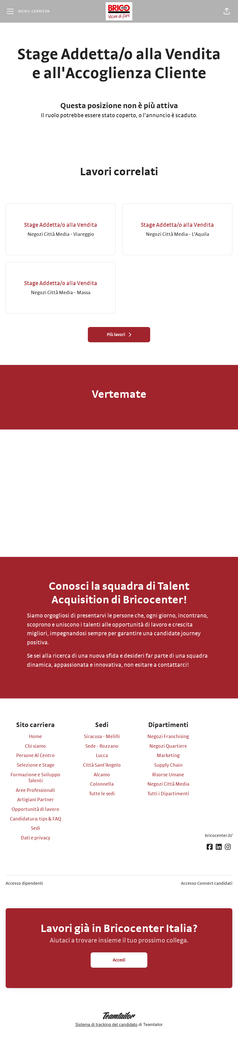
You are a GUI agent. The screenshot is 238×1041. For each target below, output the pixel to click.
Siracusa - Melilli (102, 736)
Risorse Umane (168, 774)
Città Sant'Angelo (102, 765)
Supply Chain (168, 765)
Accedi (119, 960)
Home (35, 736)
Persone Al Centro (35, 755)
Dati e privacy (35, 838)
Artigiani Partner (35, 799)
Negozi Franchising (168, 736)
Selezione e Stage (35, 765)
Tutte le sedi (102, 793)
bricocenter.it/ (218, 835)
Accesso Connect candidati (206, 883)
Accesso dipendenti (24, 883)
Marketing (168, 755)
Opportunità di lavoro (35, 809)
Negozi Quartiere (168, 746)
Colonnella (102, 784)
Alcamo (102, 774)
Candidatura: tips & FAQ (35, 819)
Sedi (35, 828)
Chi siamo (35, 746)
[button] (227, 11)
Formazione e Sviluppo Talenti (35, 778)
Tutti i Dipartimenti (168, 793)
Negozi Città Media (168, 784)
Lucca (102, 755)
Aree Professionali (35, 790)
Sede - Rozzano (101, 746)
